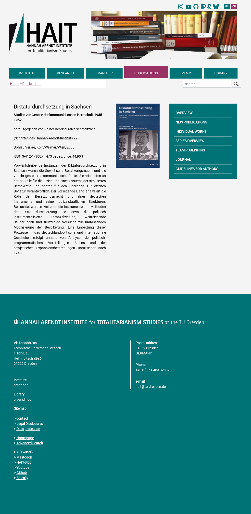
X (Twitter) (24, 452)
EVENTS (186, 73)
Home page (25, 438)
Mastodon (24, 457)
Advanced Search (29, 443)
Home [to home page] (14, 84)
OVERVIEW (184, 113)
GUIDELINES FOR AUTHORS (197, 169)
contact (22, 418)
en (234, 6)
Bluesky (22, 478)
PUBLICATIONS (146, 73)
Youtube (22, 468)
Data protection (28, 429)
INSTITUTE (27, 73)
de (227, 6)
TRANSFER (104, 73)
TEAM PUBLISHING (190, 150)
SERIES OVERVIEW (190, 141)
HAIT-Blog (23, 462)
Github (21, 473)
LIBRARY (220, 73)
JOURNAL (183, 160)
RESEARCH (65, 73)
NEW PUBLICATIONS (191, 122)
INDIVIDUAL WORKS (191, 132)
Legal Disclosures (29, 424)
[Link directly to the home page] (48, 33)
